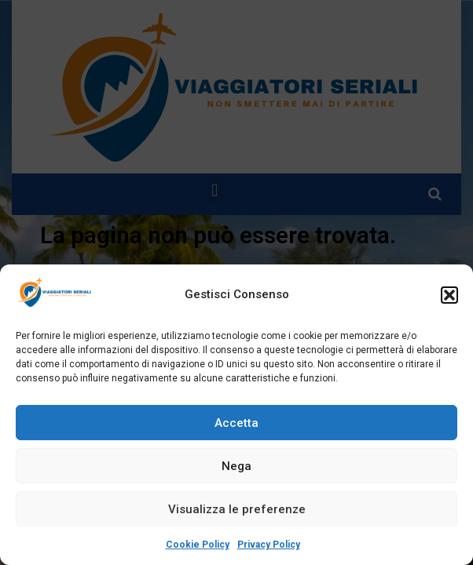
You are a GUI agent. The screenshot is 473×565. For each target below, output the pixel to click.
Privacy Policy (268, 544)
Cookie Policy (197, 544)
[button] (449, 295)
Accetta (236, 423)
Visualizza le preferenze (237, 509)
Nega (236, 466)
